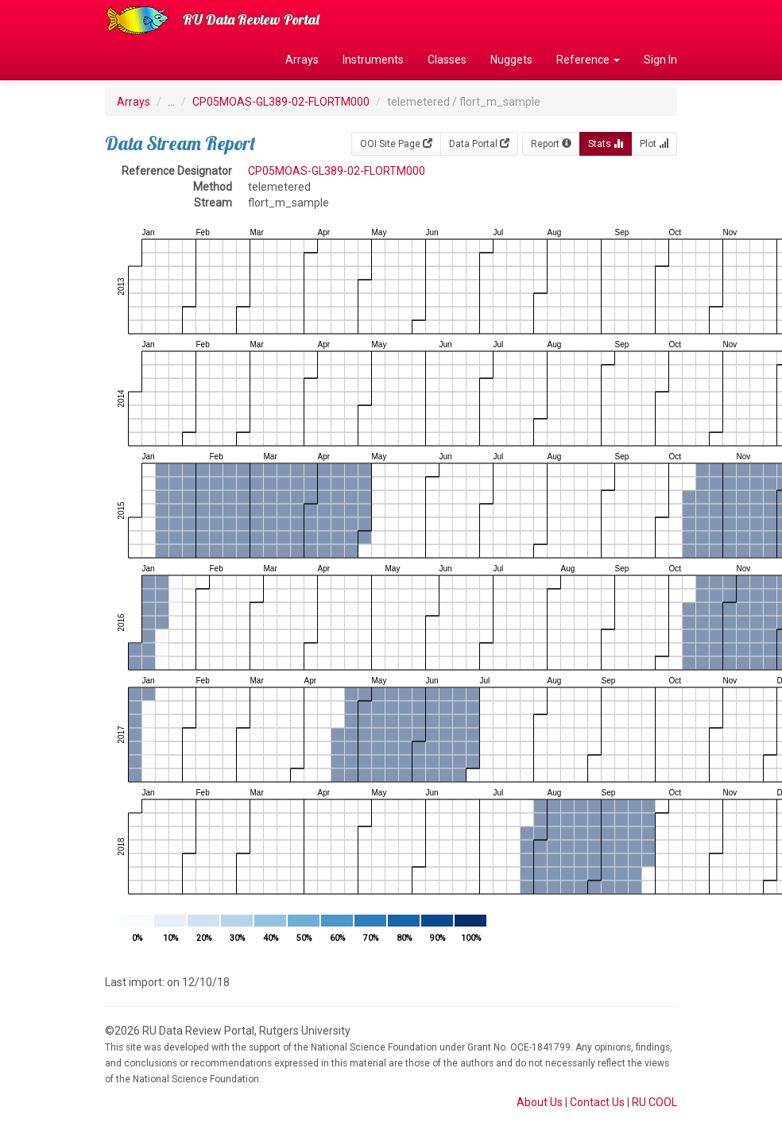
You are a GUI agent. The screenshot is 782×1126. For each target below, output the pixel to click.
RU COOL (654, 1102)
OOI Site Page (396, 143)
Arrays (302, 59)
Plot (654, 143)
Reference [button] (588, 59)
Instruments (373, 59)
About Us (540, 1102)
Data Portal (479, 143)
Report (551, 143)
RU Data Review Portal (251, 19)
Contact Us (597, 1102)
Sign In (660, 59)
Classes (447, 59)
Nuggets (511, 59)
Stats (605, 143)
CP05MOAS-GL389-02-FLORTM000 (281, 101)
